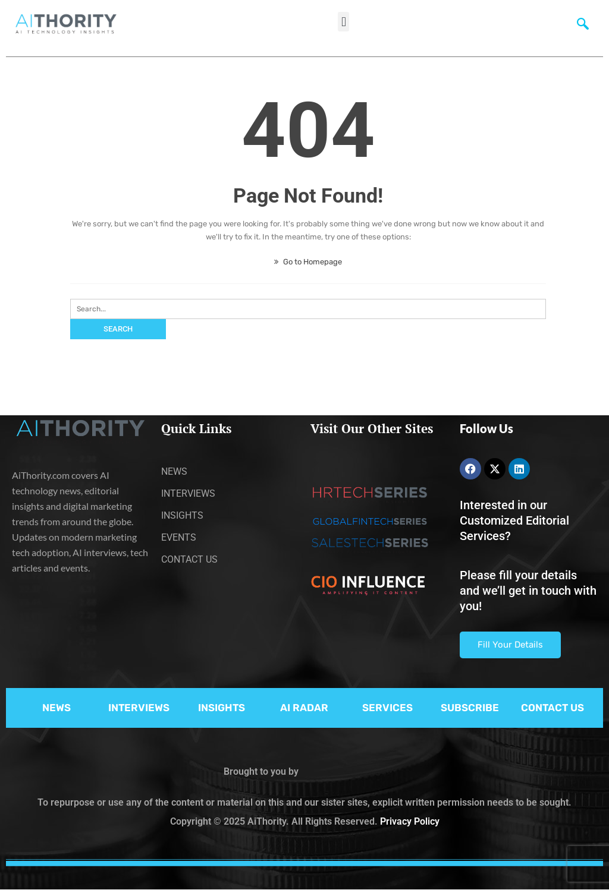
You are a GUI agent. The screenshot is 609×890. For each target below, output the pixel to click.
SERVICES (387, 708)
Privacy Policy (410, 821)
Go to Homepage (308, 261)
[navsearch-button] (583, 27)
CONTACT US (552, 708)
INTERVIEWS (138, 708)
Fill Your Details (510, 644)
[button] (343, 21)
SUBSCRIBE (470, 708)
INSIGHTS (221, 708)
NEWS (56, 708)
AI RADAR (304, 708)
